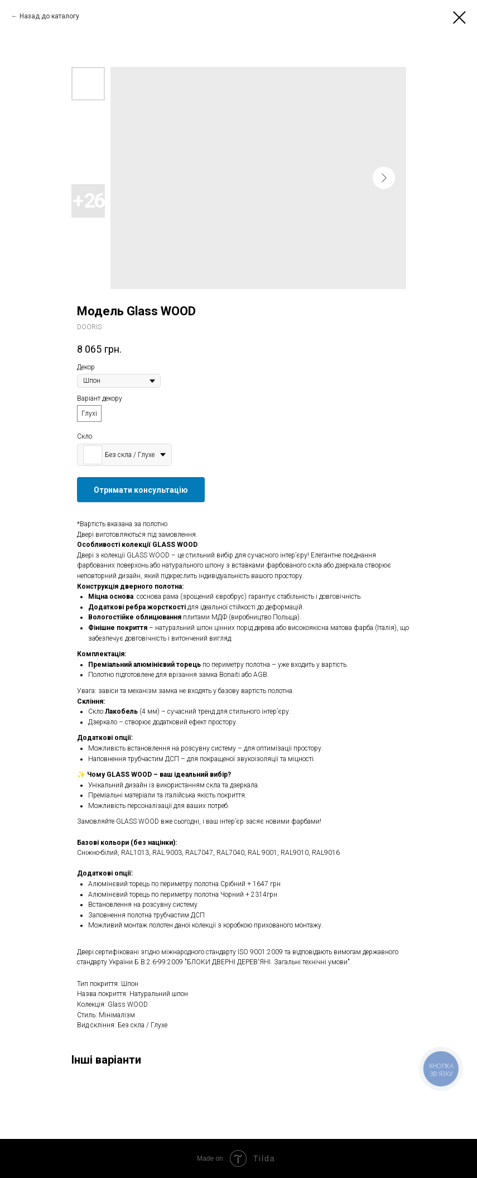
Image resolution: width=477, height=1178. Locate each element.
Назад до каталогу (49, 16)
